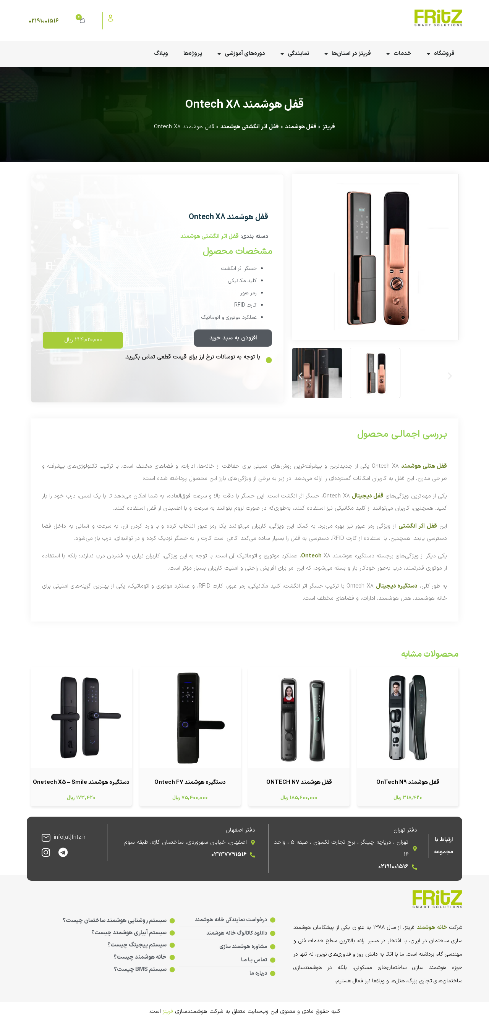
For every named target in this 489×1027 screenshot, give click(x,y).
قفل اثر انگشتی (417, 526)
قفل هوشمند (300, 127)
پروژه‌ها (192, 53)
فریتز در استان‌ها (347, 54)
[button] (300, 375)
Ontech (311, 556)
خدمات (398, 54)
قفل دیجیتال (368, 496)
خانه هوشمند (432, 928)
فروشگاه (441, 54)
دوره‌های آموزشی (241, 54)
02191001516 (44, 21)
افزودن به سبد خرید (233, 338)
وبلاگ (161, 53)
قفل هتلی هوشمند (424, 466)
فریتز (328, 127)
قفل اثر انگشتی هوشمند (249, 127)
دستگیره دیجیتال (397, 586)
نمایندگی (294, 54)
